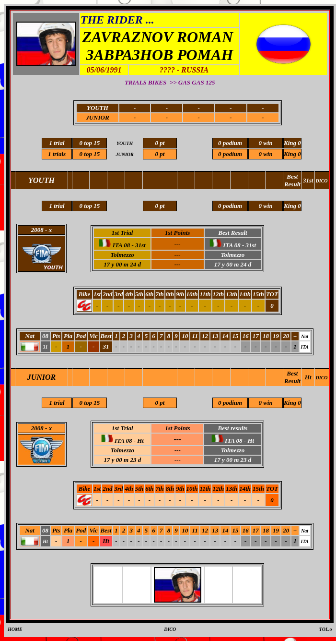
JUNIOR (97, 117)
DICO (322, 377)
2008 (37, 428)
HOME (15, 629)
